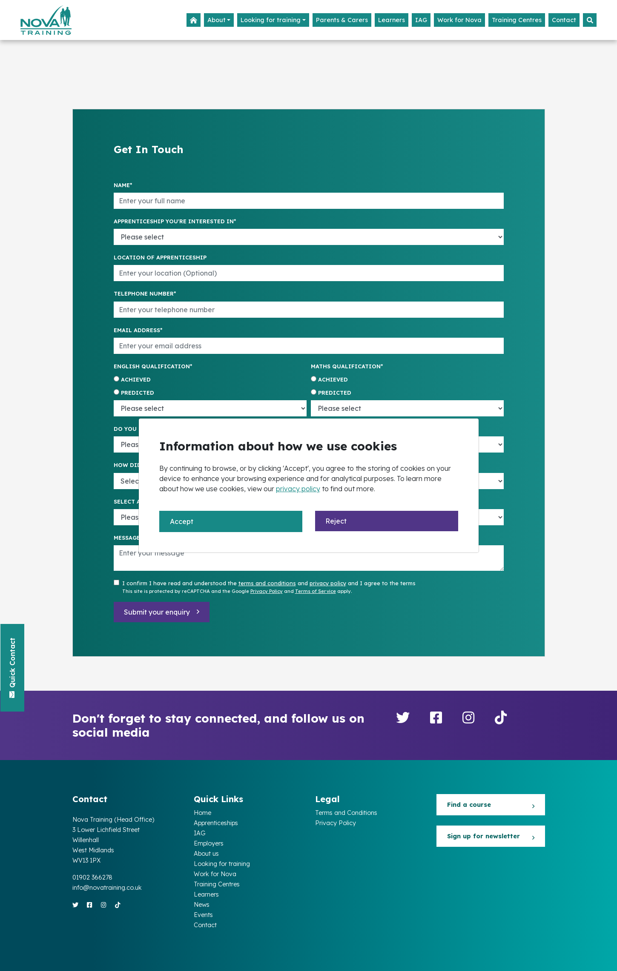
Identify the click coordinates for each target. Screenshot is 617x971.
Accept (181, 521)
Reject (336, 521)
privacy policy (298, 488)
